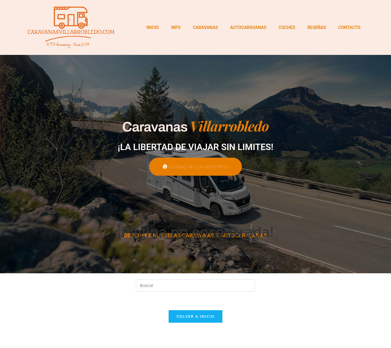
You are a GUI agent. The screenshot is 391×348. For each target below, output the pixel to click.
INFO (176, 27)
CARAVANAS (205, 27)
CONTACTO (349, 27)
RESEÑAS (316, 27)
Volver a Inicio (195, 316)
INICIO (152, 27)
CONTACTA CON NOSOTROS (195, 166)
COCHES (287, 27)
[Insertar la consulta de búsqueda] (195, 285)
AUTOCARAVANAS (248, 27)
